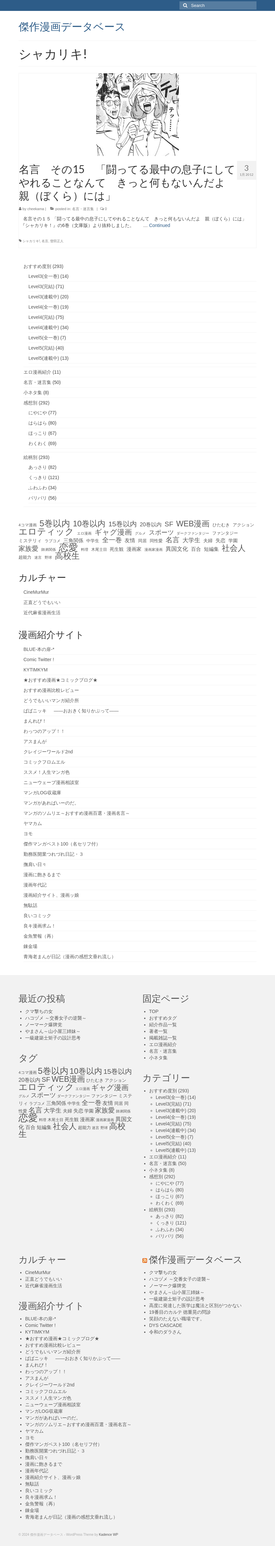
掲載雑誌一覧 (163, 1037)
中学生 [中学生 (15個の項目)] (92, 540)
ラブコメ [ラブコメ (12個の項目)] (52, 541)
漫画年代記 (35, 884)
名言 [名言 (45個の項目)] (172, 540)
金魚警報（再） (39, 936)
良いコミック (37, 915)
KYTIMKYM (35, 669)
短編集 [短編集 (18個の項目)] (211, 549)
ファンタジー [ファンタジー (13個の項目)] (225, 533)
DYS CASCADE (165, 1325)
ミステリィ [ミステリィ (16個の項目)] (30, 540)
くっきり (37, 477)
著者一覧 (158, 1031)
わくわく (37, 443)
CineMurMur (36, 592)
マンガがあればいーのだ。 (51, 803)
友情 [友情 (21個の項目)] (130, 540)
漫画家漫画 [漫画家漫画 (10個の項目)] (153, 549)
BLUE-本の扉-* (38, 649)
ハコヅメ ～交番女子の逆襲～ (56, 1018)
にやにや (37, 412)
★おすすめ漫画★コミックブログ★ (60, 680)
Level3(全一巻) (43, 276)
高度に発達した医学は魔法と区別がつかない (195, 1305)
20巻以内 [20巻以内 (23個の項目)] (151, 524)
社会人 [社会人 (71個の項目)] (234, 548)
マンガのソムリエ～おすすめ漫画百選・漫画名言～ (76, 813)
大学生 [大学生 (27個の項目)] (191, 540)
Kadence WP (108, 1534)
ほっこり (37, 433)
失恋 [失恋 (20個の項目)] (220, 540)
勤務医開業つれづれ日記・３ (53, 854)
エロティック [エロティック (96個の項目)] (46, 531)
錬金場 (30, 946)
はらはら (37, 423)
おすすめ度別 (37, 266)
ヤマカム (32, 823)
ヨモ (28, 833)
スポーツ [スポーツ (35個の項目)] (161, 532)
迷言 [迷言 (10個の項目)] (38, 557)
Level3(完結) (41, 286)
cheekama (35, 209)
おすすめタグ (163, 1018)
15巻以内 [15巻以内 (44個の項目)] (122, 524)
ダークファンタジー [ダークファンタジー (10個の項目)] (193, 533)
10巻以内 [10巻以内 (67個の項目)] (89, 523)
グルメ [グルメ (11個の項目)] (140, 533)
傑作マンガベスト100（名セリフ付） (61, 844)
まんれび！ (35, 721)
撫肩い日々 (35, 864)
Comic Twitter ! (38, 659)
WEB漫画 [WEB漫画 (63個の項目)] (193, 523)
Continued (159, 225)
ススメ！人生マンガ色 (46, 772)
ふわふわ (37, 487)
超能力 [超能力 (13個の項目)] (25, 557)
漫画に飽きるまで (41, 874)
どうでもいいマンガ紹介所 (51, 700)
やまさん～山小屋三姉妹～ (53, 1031)
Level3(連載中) (43, 296)
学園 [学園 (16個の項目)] (233, 540)
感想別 (30, 402)
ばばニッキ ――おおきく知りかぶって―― (71, 710)
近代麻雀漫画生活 (41, 612)
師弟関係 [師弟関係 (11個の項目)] (48, 549)
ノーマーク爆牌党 (43, 1024)
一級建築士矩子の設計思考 (53, 1037)
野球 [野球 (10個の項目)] (48, 557)
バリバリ (37, 498)
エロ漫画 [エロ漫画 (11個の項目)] (84, 533)
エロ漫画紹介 (37, 372)
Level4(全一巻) (43, 307)
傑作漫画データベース (72, 26)
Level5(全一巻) (43, 337)
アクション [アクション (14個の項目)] (243, 524)
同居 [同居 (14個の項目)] (142, 540)
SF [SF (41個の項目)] (169, 524)
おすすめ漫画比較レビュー (51, 690)
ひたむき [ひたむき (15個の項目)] (221, 524)
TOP (154, 1011)
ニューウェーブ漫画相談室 (51, 782)
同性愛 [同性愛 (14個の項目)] (156, 540)
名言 (45, 241)
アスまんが (35, 741)
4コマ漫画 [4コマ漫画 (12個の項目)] (28, 525)
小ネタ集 (32, 392)
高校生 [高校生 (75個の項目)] (67, 556)
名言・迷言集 (83, 209)
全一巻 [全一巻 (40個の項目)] (112, 540)
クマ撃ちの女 (39, 1011)
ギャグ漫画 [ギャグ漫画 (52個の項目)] (113, 532)
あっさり (37, 467)
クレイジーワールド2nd (48, 751)
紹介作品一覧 (163, 1024)
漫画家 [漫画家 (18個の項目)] (134, 549)
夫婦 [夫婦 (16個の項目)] (208, 540)
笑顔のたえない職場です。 (177, 1318)
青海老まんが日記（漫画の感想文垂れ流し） (69, 956)
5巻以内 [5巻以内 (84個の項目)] (54, 523)
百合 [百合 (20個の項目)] (196, 549)
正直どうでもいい (41, 602)
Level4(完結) (41, 317)
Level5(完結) (41, 348)
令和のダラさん (165, 1332)
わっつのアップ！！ (44, 731)
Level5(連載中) (43, 358)
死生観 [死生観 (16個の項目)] (117, 549)
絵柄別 (30, 457)
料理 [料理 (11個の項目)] (84, 549)
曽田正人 (56, 241)
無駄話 (30, 905)
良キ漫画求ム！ (39, 925)
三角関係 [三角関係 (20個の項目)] (73, 540)
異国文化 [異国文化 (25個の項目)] (177, 549)
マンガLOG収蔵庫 (42, 792)
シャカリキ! (31, 241)
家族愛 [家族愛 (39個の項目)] (28, 548)
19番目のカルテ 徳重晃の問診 (180, 1312)
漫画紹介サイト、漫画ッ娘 (51, 895)
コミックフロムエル (44, 762)
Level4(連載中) (43, 327)
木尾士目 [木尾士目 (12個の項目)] (99, 549)
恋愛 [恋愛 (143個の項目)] (68, 547)
